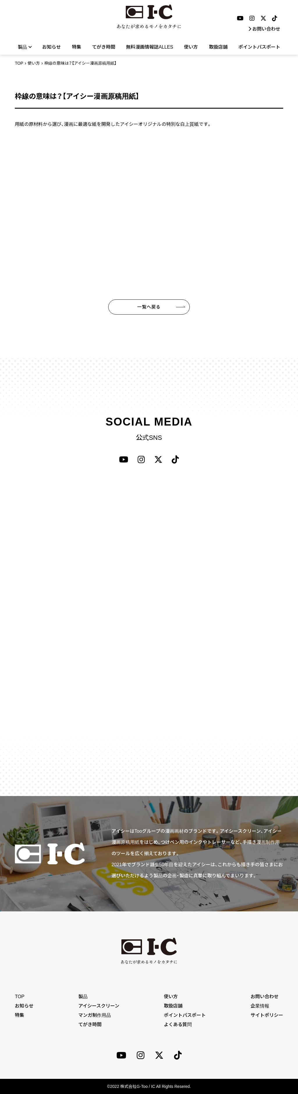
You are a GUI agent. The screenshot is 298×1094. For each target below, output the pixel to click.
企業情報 (260, 1005)
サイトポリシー (267, 1015)
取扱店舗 (218, 47)
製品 (24, 47)
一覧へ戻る (149, 306)
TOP (19, 63)
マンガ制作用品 (94, 1015)
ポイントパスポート (259, 47)
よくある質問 (178, 1024)
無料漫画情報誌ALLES (149, 47)
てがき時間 (103, 47)
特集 (76, 47)
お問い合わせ (264, 29)
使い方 (191, 47)
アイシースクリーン (98, 1005)
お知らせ (51, 47)
